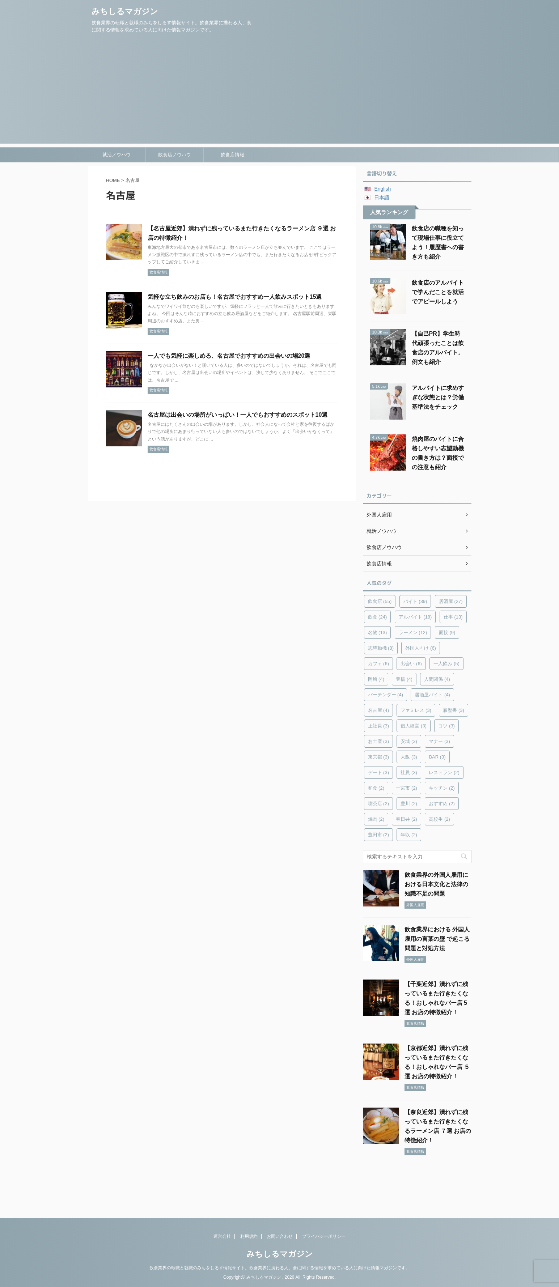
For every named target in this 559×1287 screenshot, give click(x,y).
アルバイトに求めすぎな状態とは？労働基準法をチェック (438, 397)
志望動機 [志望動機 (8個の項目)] (381, 648)
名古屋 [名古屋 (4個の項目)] (378, 710)
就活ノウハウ (116, 154)
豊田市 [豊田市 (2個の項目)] (378, 834)
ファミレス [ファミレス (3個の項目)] (416, 710)
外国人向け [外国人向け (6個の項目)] (420, 648)
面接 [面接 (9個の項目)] (447, 632)
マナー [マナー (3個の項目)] (439, 741)
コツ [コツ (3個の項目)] (446, 726)
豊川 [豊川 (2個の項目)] (409, 803)
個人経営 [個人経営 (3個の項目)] (414, 726)
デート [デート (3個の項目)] (378, 772)
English (382, 189)
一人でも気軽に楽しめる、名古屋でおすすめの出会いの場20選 (229, 356)
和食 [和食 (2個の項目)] (376, 788)
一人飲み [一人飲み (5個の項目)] (446, 663)
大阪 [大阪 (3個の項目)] (409, 757)
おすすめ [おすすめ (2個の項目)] (442, 803)
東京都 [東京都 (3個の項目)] (378, 757)
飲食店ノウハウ (174, 154)
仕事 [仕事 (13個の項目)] (453, 617)
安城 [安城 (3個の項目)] (409, 741)
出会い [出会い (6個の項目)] (411, 663)
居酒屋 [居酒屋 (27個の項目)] (451, 601)
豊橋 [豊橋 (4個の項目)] (404, 679)
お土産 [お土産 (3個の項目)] (378, 741)
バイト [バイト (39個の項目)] (415, 601)
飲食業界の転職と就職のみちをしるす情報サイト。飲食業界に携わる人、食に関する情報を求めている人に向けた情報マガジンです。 (279, 1267)
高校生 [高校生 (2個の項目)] (439, 819)
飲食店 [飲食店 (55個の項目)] (380, 601)
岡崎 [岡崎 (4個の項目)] (376, 679)
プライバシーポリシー (324, 1236)
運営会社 (222, 1236)
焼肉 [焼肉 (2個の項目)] (376, 819)
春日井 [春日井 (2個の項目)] (406, 819)
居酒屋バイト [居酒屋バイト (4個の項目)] (432, 694)
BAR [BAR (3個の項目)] (437, 757)
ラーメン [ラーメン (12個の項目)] (413, 632)
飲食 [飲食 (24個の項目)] (377, 617)
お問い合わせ (280, 1236)
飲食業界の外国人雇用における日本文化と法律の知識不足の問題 (436, 884)
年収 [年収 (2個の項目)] (409, 834)
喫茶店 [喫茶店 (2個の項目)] (378, 803)
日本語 (381, 197)
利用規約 (249, 1236)
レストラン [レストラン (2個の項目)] (444, 772)
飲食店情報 (232, 154)
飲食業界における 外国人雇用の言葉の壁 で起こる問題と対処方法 (437, 938)
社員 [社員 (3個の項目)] (409, 772)
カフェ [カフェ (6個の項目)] (378, 663)
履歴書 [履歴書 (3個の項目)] (453, 710)
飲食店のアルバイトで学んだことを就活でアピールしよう (438, 292)
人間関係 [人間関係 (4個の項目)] (437, 679)
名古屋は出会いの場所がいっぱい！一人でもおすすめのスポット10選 (238, 415)
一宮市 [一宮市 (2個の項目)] (406, 788)
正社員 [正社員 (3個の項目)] (378, 726)
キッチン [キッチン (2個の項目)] (442, 788)
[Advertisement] (280, 93)
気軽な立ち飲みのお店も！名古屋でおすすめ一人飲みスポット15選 (235, 297)
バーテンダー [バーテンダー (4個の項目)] (385, 694)
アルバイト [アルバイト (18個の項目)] (415, 617)
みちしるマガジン (125, 11)
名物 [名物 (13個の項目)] (377, 632)
